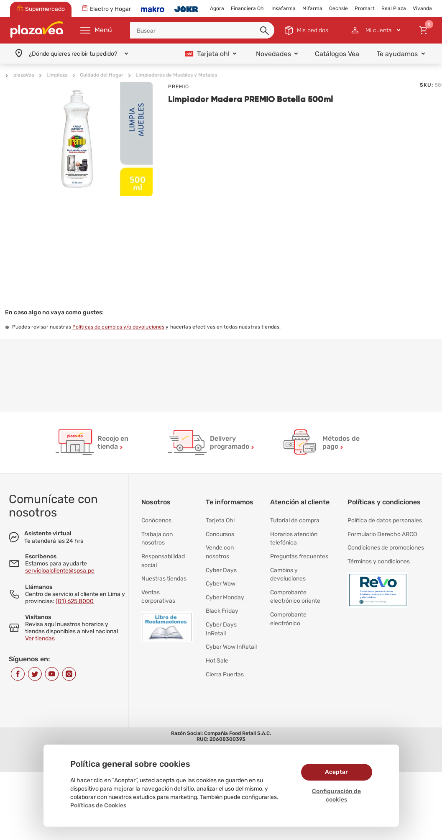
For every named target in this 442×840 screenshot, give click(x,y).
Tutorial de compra (294, 520)
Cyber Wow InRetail (231, 637)
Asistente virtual (48, 533)
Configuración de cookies (336, 795)
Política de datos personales (384, 520)
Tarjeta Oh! (220, 520)
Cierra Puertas (225, 662)
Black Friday (222, 603)
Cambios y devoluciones (288, 570)
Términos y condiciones (378, 557)
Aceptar (336, 772)
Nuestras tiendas (164, 574)
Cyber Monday (225, 591)
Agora (217, 8)
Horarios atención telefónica (293, 537)
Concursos (220, 532)
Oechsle (338, 8)
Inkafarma (283, 8)
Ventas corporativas (158, 591)
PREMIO (178, 87)
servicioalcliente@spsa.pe (60, 570)
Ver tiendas (40, 638)
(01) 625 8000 (75, 601)
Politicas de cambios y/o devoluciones (118, 327)
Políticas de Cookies (98, 805)
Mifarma (312, 8)
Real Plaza (393, 8)
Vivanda (422, 8)
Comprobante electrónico (288, 612)
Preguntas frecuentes (299, 553)
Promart (365, 8)
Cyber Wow (220, 578)
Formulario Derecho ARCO (382, 532)
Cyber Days (221, 566)
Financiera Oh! (248, 8)
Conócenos (156, 520)
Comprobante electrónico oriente (295, 591)
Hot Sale (217, 649)
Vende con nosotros (220, 549)
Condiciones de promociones (385, 545)
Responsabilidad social (163, 557)
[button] (265, 31)
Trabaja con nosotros (157, 537)
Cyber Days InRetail (221, 620)
